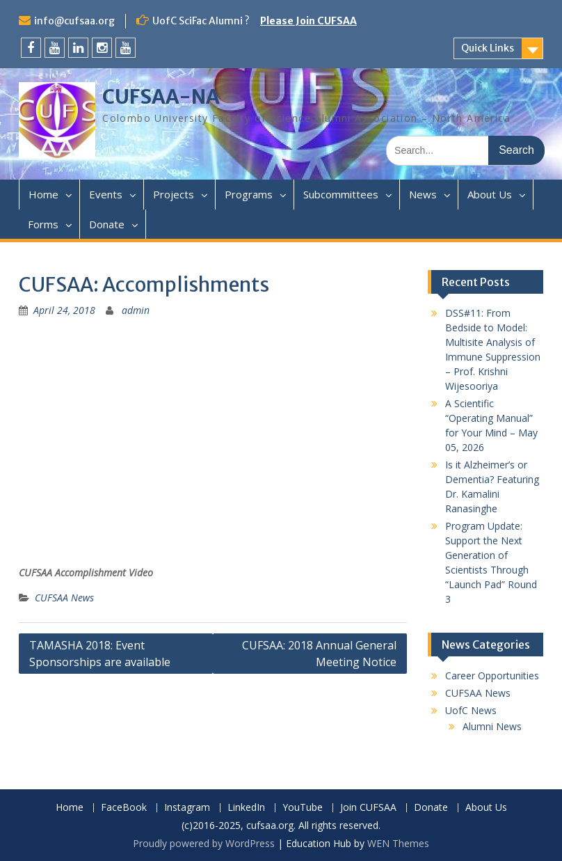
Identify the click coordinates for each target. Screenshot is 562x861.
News (423, 194)
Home (43, 194)
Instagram (187, 807)
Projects (173, 194)
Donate (107, 224)
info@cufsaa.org (74, 21)
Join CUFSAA (368, 807)
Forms (43, 224)
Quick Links (487, 48)
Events (105, 194)
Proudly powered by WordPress (204, 843)
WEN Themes (398, 843)
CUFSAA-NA (161, 96)
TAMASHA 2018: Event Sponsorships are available (99, 654)
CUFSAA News (64, 597)
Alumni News (492, 726)
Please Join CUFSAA (308, 21)
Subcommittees (340, 194)
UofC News (471, 710)
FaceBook (124, 807)
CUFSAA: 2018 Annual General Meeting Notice (319, 654)
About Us (489, 194)
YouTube (302, 807)
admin (136, 310)
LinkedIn (246, 807)
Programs (249, 194)
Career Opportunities (492, 675)
